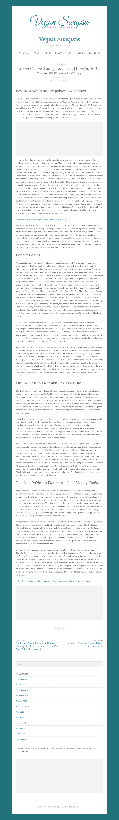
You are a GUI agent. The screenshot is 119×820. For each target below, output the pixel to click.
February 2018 (21, 723)
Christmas (24, 53)
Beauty (58, 53)
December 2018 (22, 690)
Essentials (94, 53)
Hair (69, 53)
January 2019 (21, 685)
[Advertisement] (59, 139)
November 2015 (22, 739)
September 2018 (22, 706)
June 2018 (20, 712)
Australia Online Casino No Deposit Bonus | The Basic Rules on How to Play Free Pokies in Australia (38, 645)
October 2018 (21, 701)
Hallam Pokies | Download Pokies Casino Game (81, 643)
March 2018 (20, 717)
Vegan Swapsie (59, 39)
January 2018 (21, 728)
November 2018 (22, 696)
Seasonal (80, 53)
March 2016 (20, 734)
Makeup (47, 53)
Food (36, 53)
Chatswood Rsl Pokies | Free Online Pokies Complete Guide (41, 219)
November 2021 (22, 679)
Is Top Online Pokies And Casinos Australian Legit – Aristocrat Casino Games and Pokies (53, 581)
